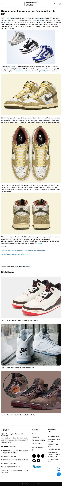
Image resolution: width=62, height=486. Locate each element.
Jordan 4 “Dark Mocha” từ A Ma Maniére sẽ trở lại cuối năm (18, 415)
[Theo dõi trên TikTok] (42, 456)
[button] (2, 4)
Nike (40, 20)
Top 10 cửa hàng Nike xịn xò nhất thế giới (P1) (14, 254)
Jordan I (5, 22)
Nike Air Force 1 (11, 66)
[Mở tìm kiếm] (55, 3)
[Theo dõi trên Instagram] (38, 456)
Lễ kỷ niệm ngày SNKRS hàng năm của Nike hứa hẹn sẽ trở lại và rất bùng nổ (23, 250)
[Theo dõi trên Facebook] (34, 456)
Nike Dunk (10, 18)
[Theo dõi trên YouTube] (38, 460)
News (16, 266)
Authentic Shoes (20, 71)
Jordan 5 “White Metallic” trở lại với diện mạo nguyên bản (17, 367)
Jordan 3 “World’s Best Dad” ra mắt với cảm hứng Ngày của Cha (19, 320)
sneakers (39, 243)
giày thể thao (42, 71)
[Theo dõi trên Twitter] (34, 460)
